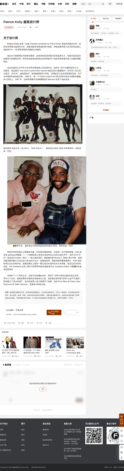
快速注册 (119, 4)
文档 (60, 4)
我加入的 (106, 18)
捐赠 (74, 4)
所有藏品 (106, 110)
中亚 (19, 11)
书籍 (43, 4)
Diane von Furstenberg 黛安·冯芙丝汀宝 (74, 352)
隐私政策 (3, 440)
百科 (67, 4)
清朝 (22, 450)
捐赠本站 (3, 435)
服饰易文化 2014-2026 (20, 467)
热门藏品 (93, 18)
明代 (22, 445)
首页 (14, 4)
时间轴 (51, 4)
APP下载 (3, 445)
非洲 (62, 11)
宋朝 (22, 440)
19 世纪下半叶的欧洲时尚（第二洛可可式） (10, 352)
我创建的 (118, 18)
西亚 (45, 11)
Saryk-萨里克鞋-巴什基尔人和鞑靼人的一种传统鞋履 (72, 432)
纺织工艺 (46, 445)
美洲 (70, 11)
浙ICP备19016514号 (38, 467)
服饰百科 (46, 430)
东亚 (11, 11)
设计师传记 (9, 27)
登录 (110, 4)
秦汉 (22, 430)
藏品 (36, 4)
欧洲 (53, 11)
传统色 (45, 435)
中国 (21, 4)
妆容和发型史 (47, 440)
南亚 (37, 11)
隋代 (22, 435)
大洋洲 (79, 11)
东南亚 (28, 11)
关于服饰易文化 (5, 450)
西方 (29, 4)
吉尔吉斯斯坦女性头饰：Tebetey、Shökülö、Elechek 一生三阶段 (72, 441)
